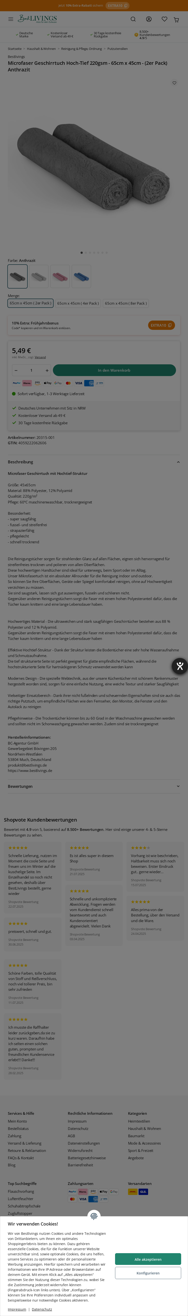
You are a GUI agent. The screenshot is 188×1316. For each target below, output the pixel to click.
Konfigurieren (147, 1273)
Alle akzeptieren (147, 1259)
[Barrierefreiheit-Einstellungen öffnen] (180, 666)
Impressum (17, 1309)
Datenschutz (42, 1309)
